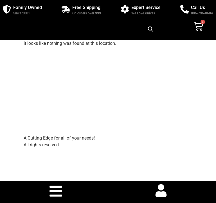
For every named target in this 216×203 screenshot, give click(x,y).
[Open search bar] (150, 29)
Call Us (198, 7)
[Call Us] (184, 9)
